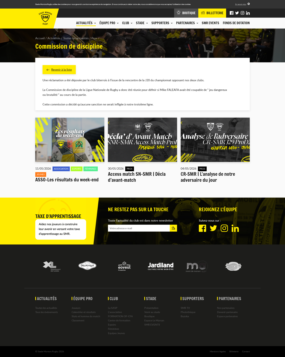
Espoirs (112, 324)
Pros (94, 38)
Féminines (113, 329)
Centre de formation (119, 320)
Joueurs (76, 308)
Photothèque (188, 312)
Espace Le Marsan (154, 320)
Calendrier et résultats (84, 312)
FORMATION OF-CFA (120, 316)
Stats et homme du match (86, 316)
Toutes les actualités (76, 38)
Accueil (40, 38)
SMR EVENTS (210, 23)
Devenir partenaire (227, 312)
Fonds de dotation (236, 23)
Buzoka (185, 316)
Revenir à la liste (59, 70)
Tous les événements (46, 312)
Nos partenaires (225, 308)
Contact (246, 351)
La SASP (112, 308)
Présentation (151, 308)
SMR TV (185, 308)
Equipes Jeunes (116, 333)
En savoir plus (240, 4)
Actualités (53, 38)
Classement (78, 320)
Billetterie (233, 351)
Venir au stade (152, 312)
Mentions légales (218, 351)
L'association (115, 312)
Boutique (149, 316)
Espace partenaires (227, 316)
